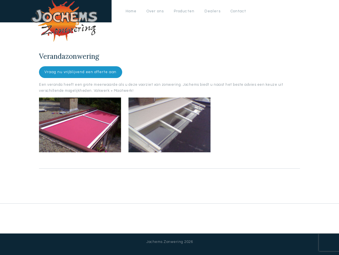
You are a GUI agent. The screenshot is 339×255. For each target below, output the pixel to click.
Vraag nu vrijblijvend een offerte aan (80, 72)
